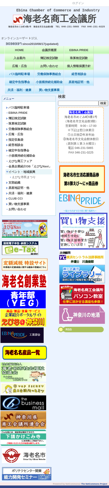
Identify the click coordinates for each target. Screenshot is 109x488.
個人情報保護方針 (79, 68)
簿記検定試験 (49, 60)
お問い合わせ (49, 68)
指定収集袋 (14, 142)
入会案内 (19, 60)
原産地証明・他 (79, 84)
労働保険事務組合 (49, 76)
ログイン (78, 3)
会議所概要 (49, 52)
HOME (19, 52)
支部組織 (13, 185)
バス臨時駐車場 (19, 76)
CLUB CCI (14, 201)
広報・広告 (19, 68)
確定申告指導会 (19, 84)
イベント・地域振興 (20, 174)
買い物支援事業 (49, 92)
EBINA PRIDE (78, 52)
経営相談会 (79, 76)
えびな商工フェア (19, 163)
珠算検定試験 (79, 60)
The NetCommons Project (94, 486)
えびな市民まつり (22, 179)
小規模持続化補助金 (49, 84)
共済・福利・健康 (19, 92)
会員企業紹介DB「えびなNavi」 (29, 169)
